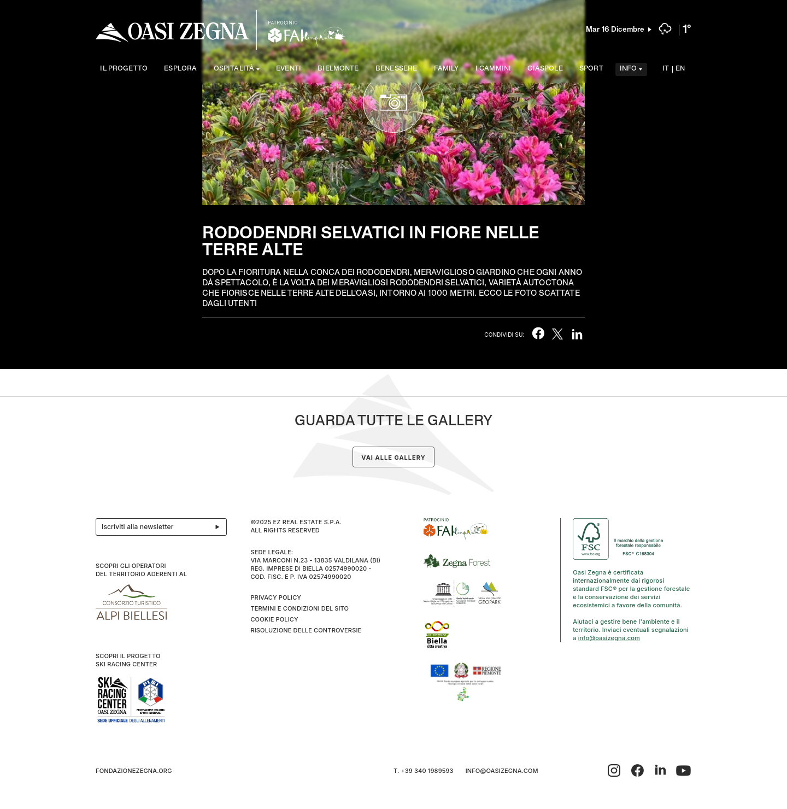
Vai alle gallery (393, 457)
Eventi (288, 69)
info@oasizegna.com (609, 638)
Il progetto (124, 69)
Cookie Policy (274, 619)
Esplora (180, 69)
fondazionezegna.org (134, 771)
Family (446, 69)
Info (628, 69)
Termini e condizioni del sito (299, 608)
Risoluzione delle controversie (305, 630)
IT (665, 69)
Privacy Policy (275, 597)
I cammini (493, 69)
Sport (591, 69)
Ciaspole (544, 69)
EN (680, 69)
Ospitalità (234, 69)
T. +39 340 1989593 (423, 771)
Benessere (396, 69)
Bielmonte (338, 69)
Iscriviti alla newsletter (164, 527)
